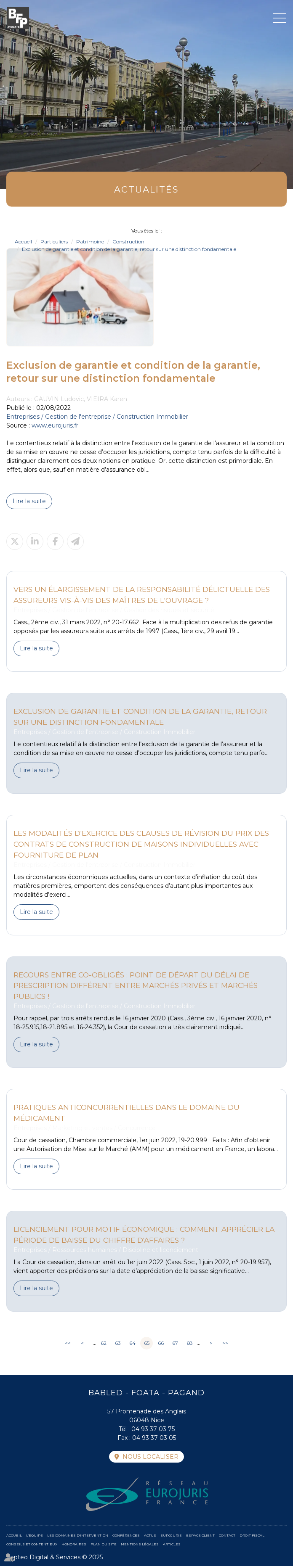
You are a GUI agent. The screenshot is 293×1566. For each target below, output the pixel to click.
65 (146, 1343)
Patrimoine (90, 241)
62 (104, 1343)
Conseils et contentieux (31, 1544)
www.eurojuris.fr (55, 425)
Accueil (23, 241)
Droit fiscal (252, 1535)
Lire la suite (29, 501)
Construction (128, 241)
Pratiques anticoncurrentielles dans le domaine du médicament (126, 1112)
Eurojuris (171, 1535)
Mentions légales (140, 1544)
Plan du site (104, 1544)
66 (161, 1343)
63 (118, 1343)
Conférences (126, 1535)
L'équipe (34, 1535)
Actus (150, 1535)
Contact (227, 1535)
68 (189, 1343)
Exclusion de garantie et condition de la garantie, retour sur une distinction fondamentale (129, 249)
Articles (172, 1544)
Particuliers (54, 241)
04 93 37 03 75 (153, 1429)
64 (132, 1343)
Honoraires (73, 1544)
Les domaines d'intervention (77, 1535)
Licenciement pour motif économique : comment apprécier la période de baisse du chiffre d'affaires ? (143, 1234)
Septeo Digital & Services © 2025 (54, 1557)
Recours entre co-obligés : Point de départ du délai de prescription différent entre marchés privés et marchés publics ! (135, 985)
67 (175, 1343)
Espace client (200, 1535)
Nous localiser (150, 1456)
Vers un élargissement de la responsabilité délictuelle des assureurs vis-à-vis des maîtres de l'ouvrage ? (141, 595)
